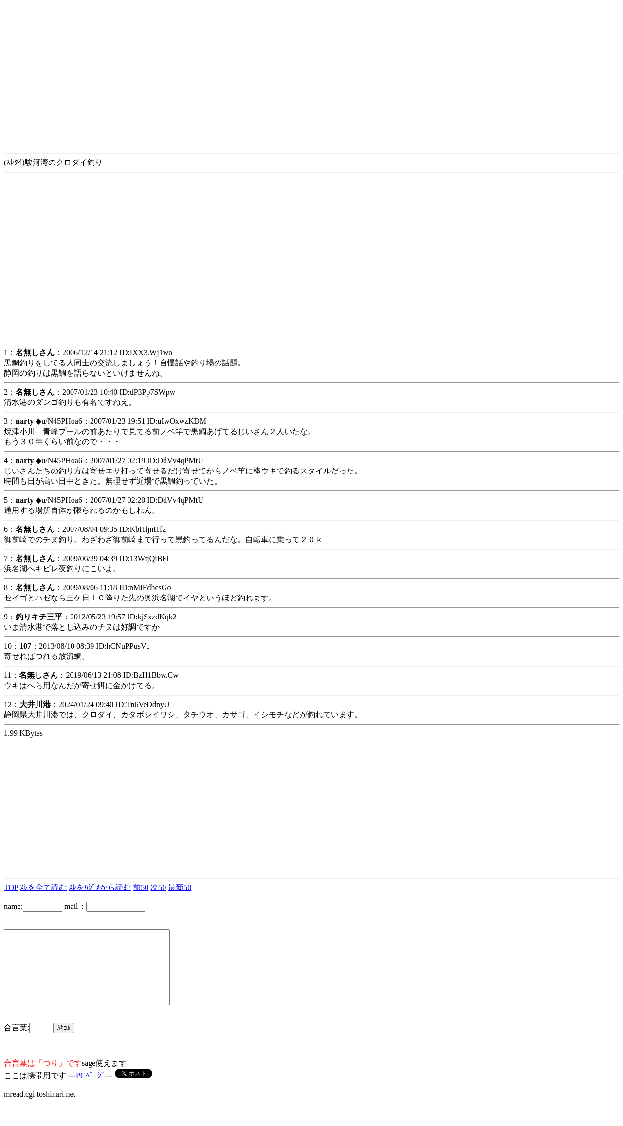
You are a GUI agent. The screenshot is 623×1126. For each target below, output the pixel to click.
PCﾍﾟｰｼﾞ (90, 1090)
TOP (11, 887)
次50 (158, 887)
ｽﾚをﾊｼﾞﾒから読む (100, 887)
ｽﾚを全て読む (43, 887)
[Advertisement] (296, 72)
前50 (140, 887)
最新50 (179, 887)
